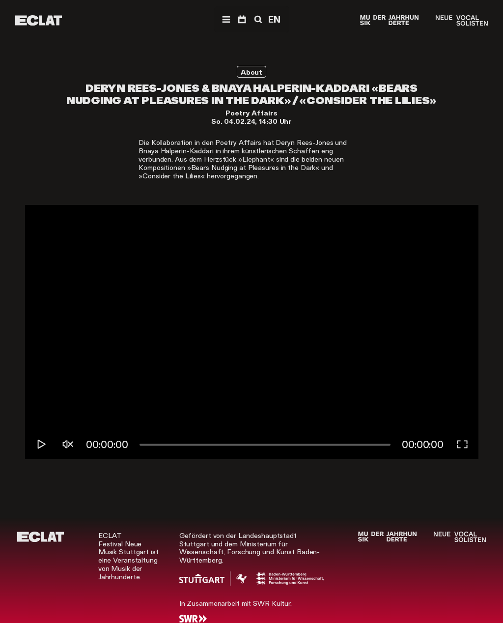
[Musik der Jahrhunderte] (389, 20)
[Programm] (242, 19)
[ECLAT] (38, 20)
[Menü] (226, 19)
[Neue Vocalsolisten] (462, 20)
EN (274, 19)
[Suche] (257, 19)
